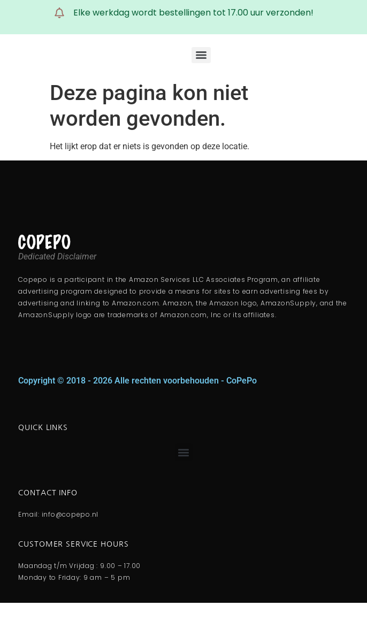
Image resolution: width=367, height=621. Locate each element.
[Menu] (201, 55)
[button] (184, 452)
